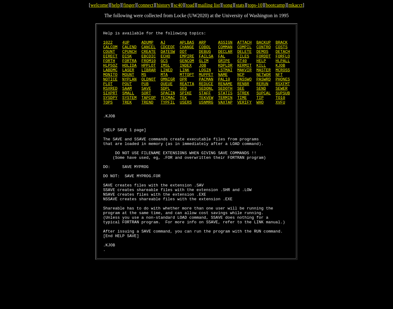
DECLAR (225, 56)
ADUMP (148, 45)
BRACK (281, 45)
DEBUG (205, 56)
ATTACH (244, 45)
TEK (183, 111)
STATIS (225, 105)
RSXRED (110, 100)
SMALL (128, 105)
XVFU (280, 116)
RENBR (243, 94)
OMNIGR (168, 89)
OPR (183, 89)
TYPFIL (168, 116)
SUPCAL (263, 105)
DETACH (282, 56)
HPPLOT (149, 72)
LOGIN (205, 78)
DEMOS (262, 56)
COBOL (205, 50)
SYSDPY (110, 111)
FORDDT (263, 61)
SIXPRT (110, 105)
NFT (278, 83)
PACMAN (206, 89)
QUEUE (167, 94)
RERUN (262, 94)
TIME (242, 111)
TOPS (108, 116)
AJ (163, 45)
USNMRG (206, 116)
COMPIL (244, 50)
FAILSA (206, 61)
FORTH (109, 67)
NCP (240, 83)
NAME (223, 83)
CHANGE (187, 50)
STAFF (205, 105)
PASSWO (244, 89)
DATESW (168, 56)
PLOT (108, 94)
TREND (148, 116)
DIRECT (110, 61)
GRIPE (224, 67)
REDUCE (206, 94)
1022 (108, 45)
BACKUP (263, 45)
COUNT (109, 56)
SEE (240, 100)
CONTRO (263, 50)
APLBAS (187, 45)
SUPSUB (282, 105)
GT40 (242, 67)
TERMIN (225, 111)
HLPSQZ (110, 72)
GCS (164, 67)
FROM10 (149, 67)
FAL (221, 61)
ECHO (165, 61)
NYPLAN (129, 89)
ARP (202, 45)
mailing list (209, 5)
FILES (243, 61)
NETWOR (263, 83)
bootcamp (275, 5)
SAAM (127, 100)
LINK (184, 78)
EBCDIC (149, 61)
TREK (127, 116)
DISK (127, 61)
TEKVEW (206, 111)
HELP (261, 67)
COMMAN (225, 50)
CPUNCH (129, 56)
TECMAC (168, 111)
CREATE (149, 56)
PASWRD (263, 89)
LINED (167, 78)
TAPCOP (149, 111)
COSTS (281, 50)
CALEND (129, 50)
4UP (125, 45)
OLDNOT (149, 89)
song (227, 5)
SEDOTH (225, 100)
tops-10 (255, 5)
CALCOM (110, 50)
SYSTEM (129, 111)
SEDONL (206, 100)
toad (190, 5)
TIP (259, 111)
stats (240, 5)
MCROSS (282, 78)
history (163, 5)
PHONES (282, 89)
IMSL (165, 72)
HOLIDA (129, 72)
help (115, 5)
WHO (259, 116)
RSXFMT (282, 94)
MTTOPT (187, 83)
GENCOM (187, 67)
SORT (146, 105)
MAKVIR (244, 78)
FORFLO (282, 61)
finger (129, 5)
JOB (202, 72)
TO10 (280, 111)
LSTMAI (225, 78)
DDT (183, 56)
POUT (127, 94)
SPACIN (168, 105)
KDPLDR (225, 72)
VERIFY (244, 116)
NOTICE (110, 89)
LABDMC (110, 78)
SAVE (146, 100)
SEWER (281, 100)
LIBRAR (149, 78)
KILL (261, 72)
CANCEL (149, 50)
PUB (145, 94)
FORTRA (129, 67)
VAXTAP (225, 116)
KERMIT (244, 72)
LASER (128, 78)
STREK (243, 105)
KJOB (280, 72)
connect (146, 5)
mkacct (295, 5)
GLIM (203, 67)
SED (183, 100)
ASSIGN (225, 45)
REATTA (187, 94)
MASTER (263, 78)
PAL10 (224, 89)
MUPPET (206, 83)
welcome (99, 5)
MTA (164, 83)
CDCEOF (168, 50)
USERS (186, 116)
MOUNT (128, 83)
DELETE (244, 56)
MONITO (110, 83)
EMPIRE (187, 61)
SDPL (165, 100)
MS (144, 83)
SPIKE (186, 105)
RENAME (225, 94)
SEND (261, 100)
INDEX (186, 72)
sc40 (178, 5)
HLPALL (282, 67)
